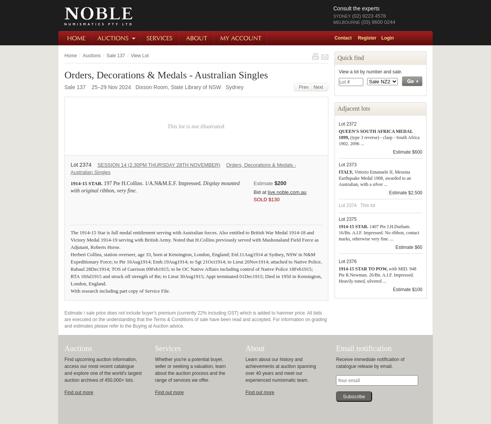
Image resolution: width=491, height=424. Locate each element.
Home (75, 38)
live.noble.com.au (287, 192)
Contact (343, 38)
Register (367, 38)
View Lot (139, 55)
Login (387, 38)
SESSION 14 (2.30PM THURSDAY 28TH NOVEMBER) (158, 165)
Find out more (78, 392)
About (197, 38)
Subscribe (354, 396)
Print (315, 56)
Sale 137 (116, 55)
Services (160, 38)
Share (324, 56)
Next (319, 87)
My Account (241, 38)
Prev (303, 87)
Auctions (116, 38)
